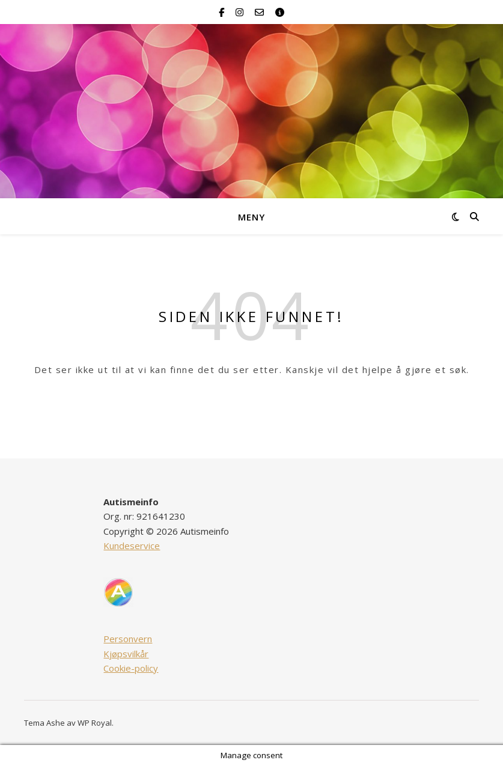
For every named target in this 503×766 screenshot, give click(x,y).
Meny (251, 217)
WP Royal (95, 722)
